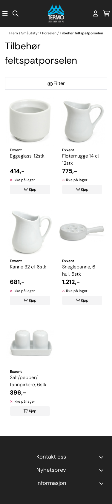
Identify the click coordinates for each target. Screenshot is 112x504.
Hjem (14, 33)
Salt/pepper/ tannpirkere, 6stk (28, 381)
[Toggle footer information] (102, 457)
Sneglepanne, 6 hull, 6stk (78, 270)
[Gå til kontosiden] (95, 13)
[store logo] (56, 13)
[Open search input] (16, 13)
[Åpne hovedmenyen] (5, 13)
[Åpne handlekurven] (106, 13)
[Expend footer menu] (102, 483)
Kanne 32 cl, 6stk (28, 267)
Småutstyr (30, 33)
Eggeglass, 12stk (27, 156)
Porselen (49, 33)
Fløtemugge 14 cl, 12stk (80, 159)
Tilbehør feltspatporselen (81, 33)
